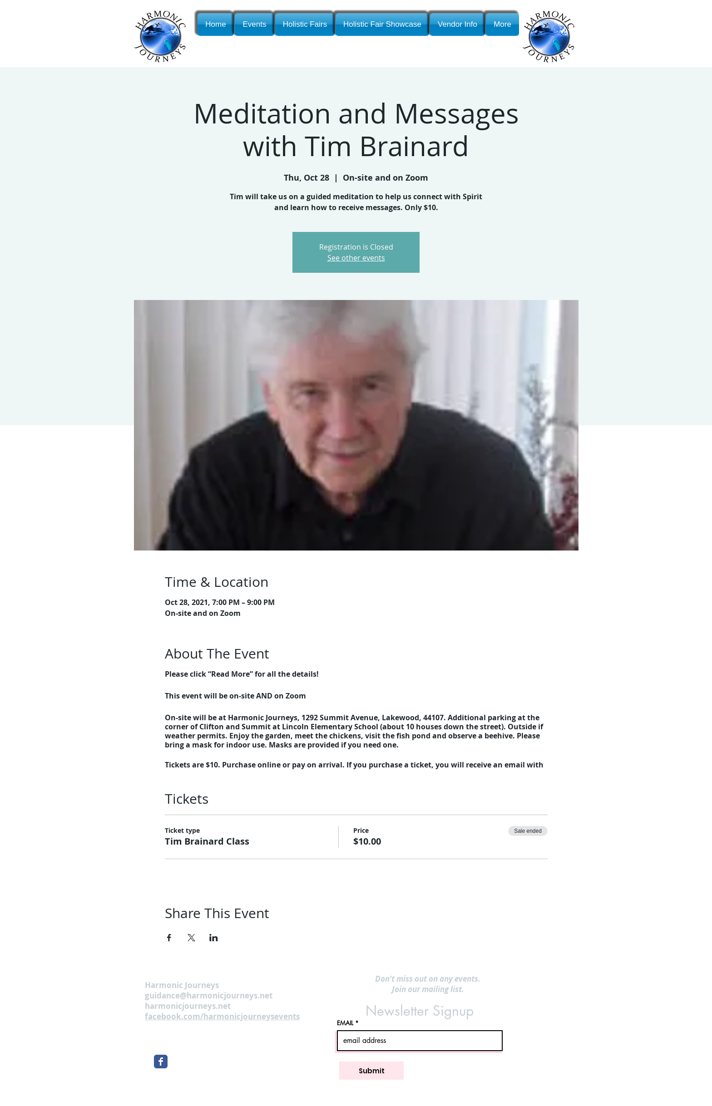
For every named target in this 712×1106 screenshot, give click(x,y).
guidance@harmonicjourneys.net (208, 995)
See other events (356, 258)
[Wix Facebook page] (161, 1061)
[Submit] (371, 1071)
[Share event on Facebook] (169, 937)
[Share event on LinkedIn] (213, 937)
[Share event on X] (191, 937)
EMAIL (345, 1023)
